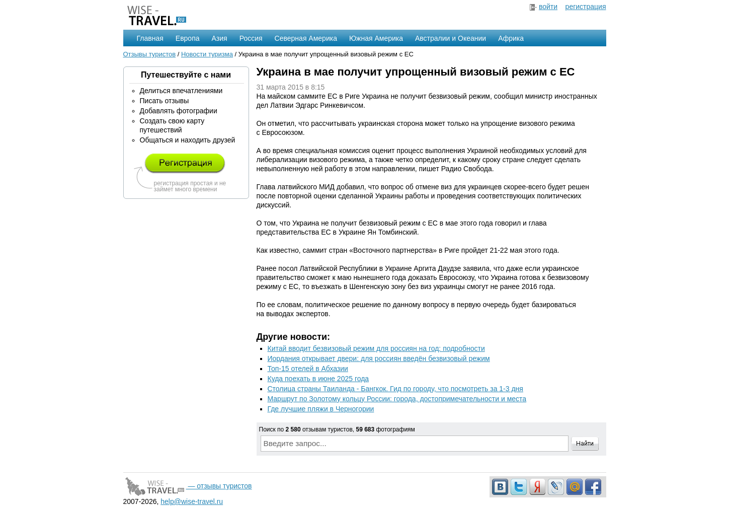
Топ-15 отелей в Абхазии (308, 369)
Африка (511, 38)
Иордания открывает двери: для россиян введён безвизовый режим (379, 358)
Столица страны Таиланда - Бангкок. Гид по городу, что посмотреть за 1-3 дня (395, 389)
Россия (251, 38)
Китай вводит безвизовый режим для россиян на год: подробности (376, 348)
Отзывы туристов (149, 54)
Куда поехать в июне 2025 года (318, 379)
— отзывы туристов (187, 486)
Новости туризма (207, 54)
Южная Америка (376, 38)
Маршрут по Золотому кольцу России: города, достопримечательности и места (397, 399)
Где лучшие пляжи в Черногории (321, 409)
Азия (219, 38)
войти (548, 7)
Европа (188, 38)
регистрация (585, 7)
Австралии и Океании (450, 38)
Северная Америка (306, 38)
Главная (150, 38)
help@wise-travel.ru (191, 501)
